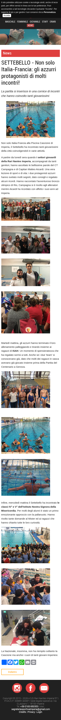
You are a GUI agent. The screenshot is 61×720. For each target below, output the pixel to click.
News (30, 25)
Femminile (22, 21)
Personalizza (50, 12)
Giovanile (35, 21)
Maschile (10, 21)
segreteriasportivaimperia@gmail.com (30, 709)
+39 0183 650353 (29, 706)
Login (39, 712)
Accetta (7, 15)
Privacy (31, 712)
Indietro (12, 672)
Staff (45, 21)
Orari (53, 21)
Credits (22, 712)
